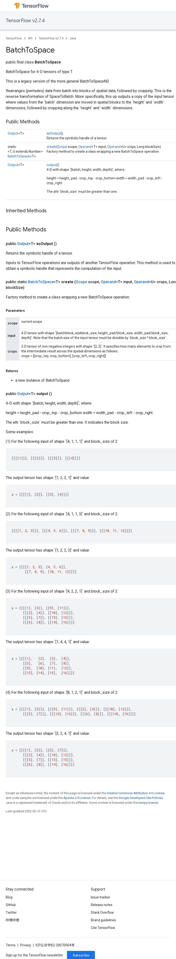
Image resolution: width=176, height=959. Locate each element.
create (51, 147)
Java (73, 38)
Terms (11, 945)
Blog (9, 897)
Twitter (11, 912)
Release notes (101, 905)
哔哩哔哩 (12, 920)
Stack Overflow (102, 912)
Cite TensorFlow (103, 928)
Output (13, 133)
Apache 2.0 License (76, 798)
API (30, 38)
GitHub (11, 905)
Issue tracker (100, 897)
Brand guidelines (103, 920)
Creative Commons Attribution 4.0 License (135, 793)
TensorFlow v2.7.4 (25, 21)
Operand (85, 147)
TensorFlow (14, 38)
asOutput (54, 133)
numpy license (148, 802)
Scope (62, 147)
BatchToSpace (19, 156)
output (52, 165)
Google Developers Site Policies (141, 798)
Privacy (25, 945)
